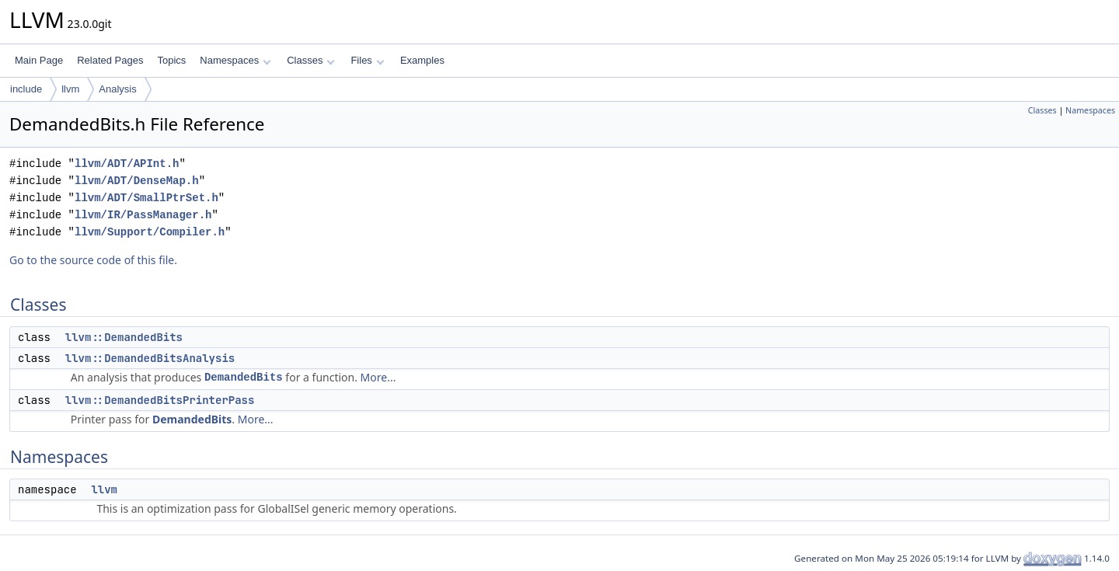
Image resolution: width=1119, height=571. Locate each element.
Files (367, 60)
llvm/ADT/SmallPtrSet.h (146, 197)
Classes (311, 60)
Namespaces (235, 60)
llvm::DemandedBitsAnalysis (150, 358)
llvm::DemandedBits (124, 337)
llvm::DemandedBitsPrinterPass (160, 400)
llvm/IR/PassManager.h (143, 214)
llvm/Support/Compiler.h (150, 232)
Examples (422, 60)
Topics (171, 60)
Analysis (117, 89)
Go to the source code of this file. (93, 259)
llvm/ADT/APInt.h (127, 163)
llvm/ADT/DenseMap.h (137, 180)
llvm (70, 89)
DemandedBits (243, 377)
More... (378, 377)
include (26, 89)
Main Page (39, 60)
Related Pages (110, 60)
